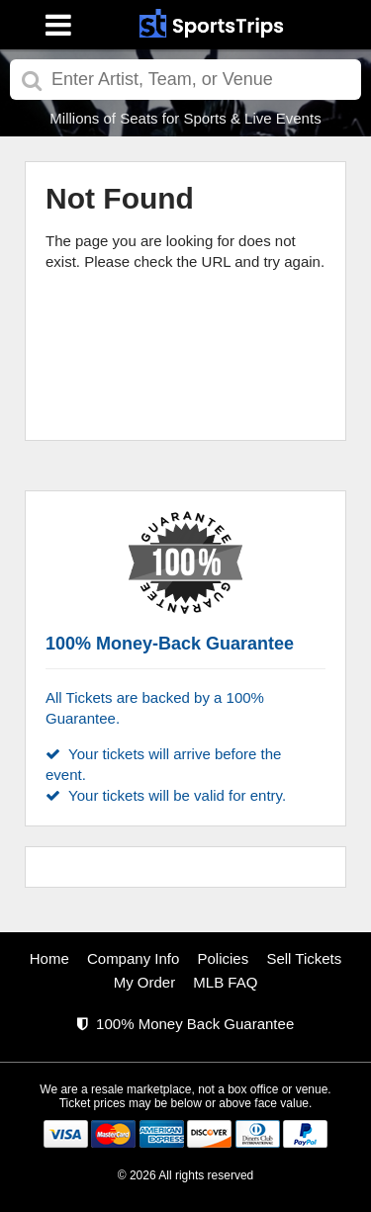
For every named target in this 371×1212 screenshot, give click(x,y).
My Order (145, 982)
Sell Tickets (303, 958)
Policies (223, 958)
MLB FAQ (225, 982)
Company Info (133, 958)
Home (49, 958)
